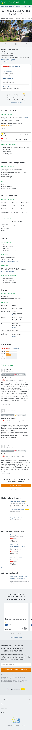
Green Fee (6, 86)
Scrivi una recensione (16, 485)
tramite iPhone (7, 422)
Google (8, 404)
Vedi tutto (3, 526)
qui (26, 680)
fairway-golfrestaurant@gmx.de (10, 261)
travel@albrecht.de (5, 679)
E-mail (14, 315)
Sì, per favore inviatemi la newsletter (16, 670)
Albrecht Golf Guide (12, 2)
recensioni (15, 348)
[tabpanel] (16, 617)
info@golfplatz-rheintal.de (8, 59)
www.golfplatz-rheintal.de (8, 61)
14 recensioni (16, 67)
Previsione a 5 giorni (15, 103)
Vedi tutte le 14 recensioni (16, 490)
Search (25, 2)
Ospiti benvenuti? (8, 79)
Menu (29, 2)
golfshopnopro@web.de (8, 272)
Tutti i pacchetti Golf (15, 637)
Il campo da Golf (7, 71)
